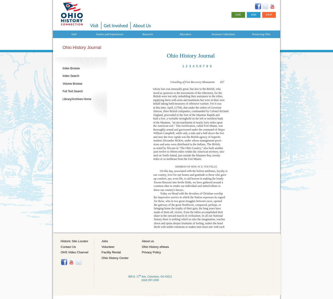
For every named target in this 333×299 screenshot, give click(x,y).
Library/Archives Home (77, 99)
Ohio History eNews (155, 247)
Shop (269, 14)
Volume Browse (72, 83)
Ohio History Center (114, 258)
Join (253, 14)
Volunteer (107, 247)
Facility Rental (111, 252)
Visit (94, 25)
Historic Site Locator (74, 241)
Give (238, 14)
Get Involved (116, 25)
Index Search (71, 76)
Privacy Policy (151, 252)
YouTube (272, 6)
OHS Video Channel (74, 252)
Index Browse (71, 68)
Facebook (258, 6)
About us (148, 241)
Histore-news (78, 262)
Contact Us (68, 247)
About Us (142, 25)
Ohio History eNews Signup (265, 6)
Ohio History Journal (82, 47)
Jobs (104, 241)
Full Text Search (73, 91)
